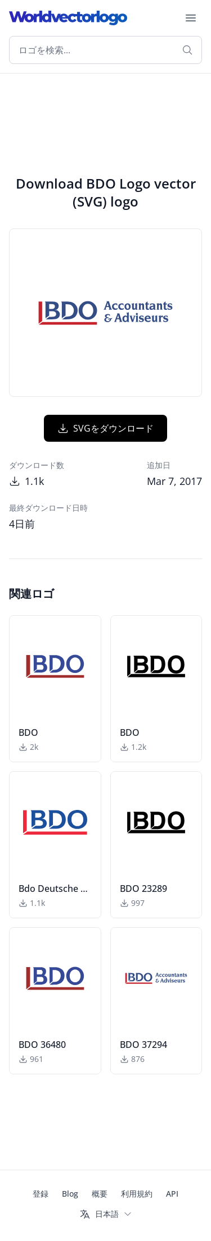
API (172, 1193)
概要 (99, 1193)
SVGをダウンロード (105, 428)
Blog (70, 1193)
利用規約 (136, 1193)
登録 (40, 1193)
